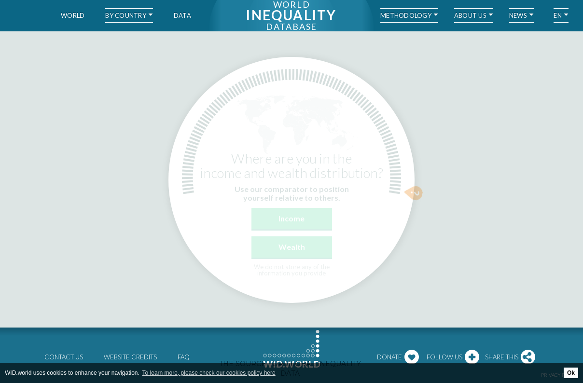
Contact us (63, 357)
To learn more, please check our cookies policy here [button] (209, 372)
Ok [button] (571, 372)
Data (182, 15)
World (72, 15)
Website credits (130, 357)
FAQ (184, 357)
